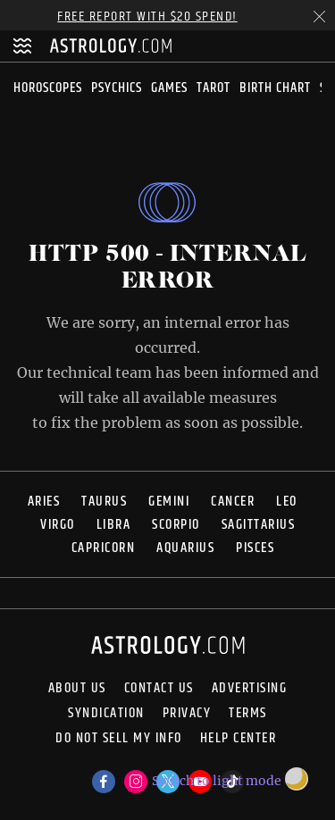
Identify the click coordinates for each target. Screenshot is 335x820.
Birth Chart (275, 88)
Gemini (168, 501)
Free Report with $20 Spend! (147, 16)
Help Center (238, 740)
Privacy (187, 714)
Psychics (116, 88)
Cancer (233, 501)
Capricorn (103, 548)
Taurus (104, 501)
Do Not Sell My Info (118, 740)
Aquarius (185, 548)
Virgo (57, 525)
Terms (248, 714)
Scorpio (176, 525)
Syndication (106, 714)
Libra (113, 525)
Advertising (250, 689)
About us (77, 689)
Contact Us (159, 689)
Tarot (213, 88)
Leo (286, 501)
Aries (44, 501)
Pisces (255, 548)
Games (169, 88)
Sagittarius (259, 525)
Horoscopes (47, 88)
